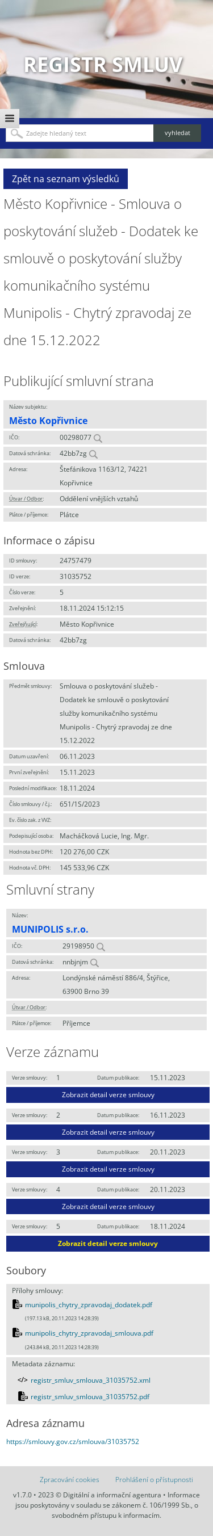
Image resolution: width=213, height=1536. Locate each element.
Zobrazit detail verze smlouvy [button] (108, 1094)
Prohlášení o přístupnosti (154, 1479)
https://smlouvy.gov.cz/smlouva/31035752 (72, 1441)
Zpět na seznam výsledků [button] (65, 179)
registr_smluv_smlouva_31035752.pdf (90, 1396)
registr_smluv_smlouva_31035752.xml (91, 1380)
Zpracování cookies (69, 1479)
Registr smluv (102, 64)
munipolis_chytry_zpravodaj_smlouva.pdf (89, 1333)
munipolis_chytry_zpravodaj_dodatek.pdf (88, 1304)
